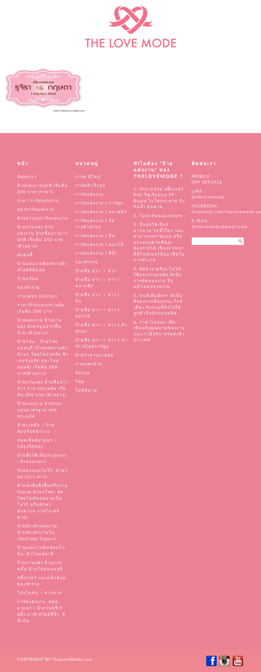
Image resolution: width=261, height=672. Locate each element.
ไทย (79, 381)
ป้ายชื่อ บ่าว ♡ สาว (96, 270)
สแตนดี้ (25, 254)
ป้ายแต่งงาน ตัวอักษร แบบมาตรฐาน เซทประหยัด (39, 410)
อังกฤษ (82, 372)
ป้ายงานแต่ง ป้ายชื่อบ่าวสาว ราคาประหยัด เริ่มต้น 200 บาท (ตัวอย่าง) (42, 388)
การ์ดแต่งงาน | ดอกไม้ (99, 244)
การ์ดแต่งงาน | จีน (95, 235)
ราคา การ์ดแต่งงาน (38, 200)
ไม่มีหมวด (86, 390)
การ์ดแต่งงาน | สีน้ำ (96, 253)
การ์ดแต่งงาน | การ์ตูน (99, 203)
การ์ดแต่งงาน (89, 194)
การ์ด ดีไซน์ (88, 176)
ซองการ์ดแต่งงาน (36, 209)
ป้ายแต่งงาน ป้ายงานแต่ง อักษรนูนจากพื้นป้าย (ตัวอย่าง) (39, 326)
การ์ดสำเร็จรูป (90, 185)
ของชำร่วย (28, 287)
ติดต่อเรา (27, 176)
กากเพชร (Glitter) (37, 296)
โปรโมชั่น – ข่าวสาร (39, 592)
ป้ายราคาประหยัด (94, 355)
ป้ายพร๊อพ (27, 278)
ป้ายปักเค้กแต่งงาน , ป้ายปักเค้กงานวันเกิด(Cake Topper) (38, 532)
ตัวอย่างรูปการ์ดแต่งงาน (42, 218)
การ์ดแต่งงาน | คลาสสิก (101, 211)
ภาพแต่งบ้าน (88, 363)
